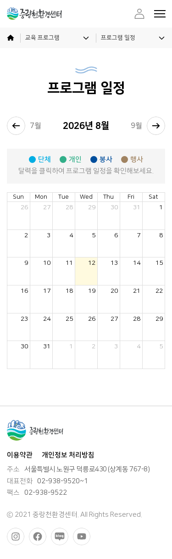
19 (91, 290)
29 (91, 207)
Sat (153, 197)
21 (136, 290)
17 (46, 290)
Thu (108, 197)
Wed (86, 197)
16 (24, 290)
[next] (156, 126)
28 (69, 207)
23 (24, 318)
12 (91, 262)
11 (69, 262)
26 (24, 207)
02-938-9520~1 (62, 481)
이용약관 (20, 455)
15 (159, 262)
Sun (18, 197)
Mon (41, 197)
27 (46, 207)
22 (159, 290)
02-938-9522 (45, 493)
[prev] (16, 126)
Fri (131, 197)
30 (114, 207)
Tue (63, 197)
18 (69, 290)
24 (46, 318)
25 (69, 318)
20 (114, 290)
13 (114, 262)
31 (136, 207)
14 (136, 262)
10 (46, 262)
